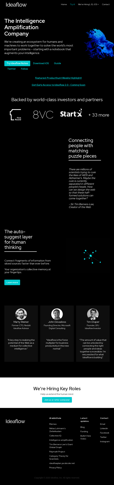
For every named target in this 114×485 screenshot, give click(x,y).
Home (64, 4)
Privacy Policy (55, 467)
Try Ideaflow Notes (17, 63)
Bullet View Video (85, 437)
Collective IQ (55, 435)
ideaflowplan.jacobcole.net (62, 463)
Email (102, 424)
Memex (53, 424)
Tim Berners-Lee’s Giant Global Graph (61, 446)
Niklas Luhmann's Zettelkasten (57, 430)
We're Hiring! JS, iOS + (88, 4)
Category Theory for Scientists (58, 457)
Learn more (12, 282)
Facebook (104, 432)
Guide (57, 63)
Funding (84, 431)
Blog (82, 427)
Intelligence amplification (61, 440)
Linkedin (104, 428)
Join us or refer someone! (57, 400)
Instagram (105, 441)
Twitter (11, 68)
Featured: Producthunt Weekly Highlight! (58, 78)
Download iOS (41, 63)
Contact (106, 4)
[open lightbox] (15, 114)
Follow (24, 68)
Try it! (72, 4)
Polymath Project (57, 451)
